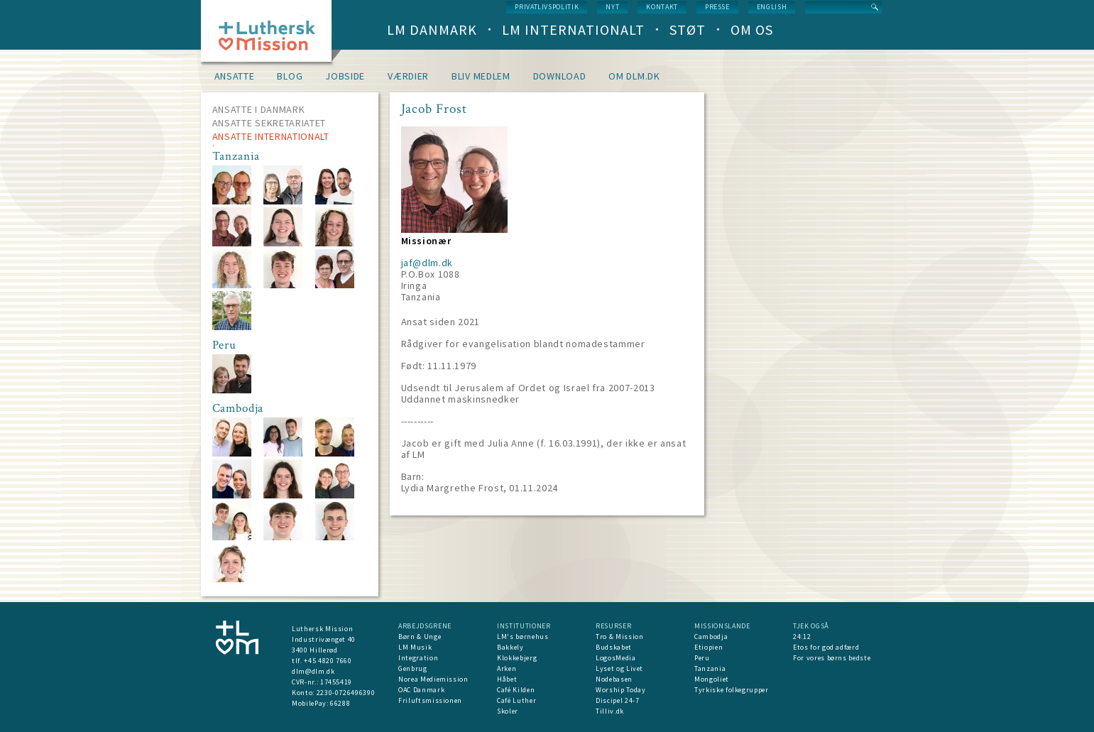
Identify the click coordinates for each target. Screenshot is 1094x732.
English (772, 6)
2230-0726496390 (346, 692)
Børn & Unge (419, 636)
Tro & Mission (619, 636)
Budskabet (614, 647)
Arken (506, 668)
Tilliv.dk (610, 711)
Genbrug (412, 668)
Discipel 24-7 (617, 700)
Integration (418, 657)
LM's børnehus (522, 636)
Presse (717, 6)
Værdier (408, 76)
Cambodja (711, 636)
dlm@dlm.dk (313, 671)
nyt (612, 6)
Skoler (507, 711)
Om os (752, 29)
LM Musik (415, 647)
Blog (289, 76)
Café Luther (516, 700)
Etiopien (708, 647)
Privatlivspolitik (547, 6)
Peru (702, 657)
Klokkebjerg (517, 657)
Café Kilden (516, 689)
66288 (340, 703)
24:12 (802, 636)
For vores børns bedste (831, 657)
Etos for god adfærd (826, 647)
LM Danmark (432, 29)
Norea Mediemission (433, 679)
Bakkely (510, 647)
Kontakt (662, 6)
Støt (687, 29)
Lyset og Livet (619, 668)
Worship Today (620, 689)
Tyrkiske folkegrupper (731, 689)
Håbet (507, 679)
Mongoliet (711, 679)
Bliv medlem (481, 76)
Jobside (345, 76)
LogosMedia (616, 657)
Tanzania (710, 668)
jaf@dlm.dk (427, 262)
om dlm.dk (634, 76)
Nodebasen (614, 679)
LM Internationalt (573, 29)
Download (559, 76)
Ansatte (234, 76)
